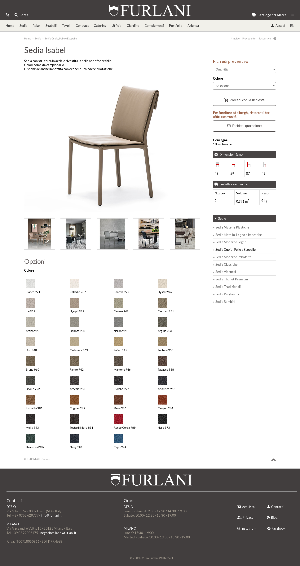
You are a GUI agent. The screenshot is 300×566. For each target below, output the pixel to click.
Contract (82, 26)
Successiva (264, 38)
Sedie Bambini (225, 302)
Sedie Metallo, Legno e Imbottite (238, 235)
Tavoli (66, 26)
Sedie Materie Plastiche (232, 227)
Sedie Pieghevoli (227, 294)
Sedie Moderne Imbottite (233, 257)
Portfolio (175, 26)
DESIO (11, 507)
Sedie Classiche (226, 264)
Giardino (133, 26)
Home (10, 26)
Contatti (275, 507)
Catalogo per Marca (269, 15)
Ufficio (116, 26)
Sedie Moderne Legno (230, 242)
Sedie (23, 26)
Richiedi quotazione (244, 126)
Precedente (248, 38)
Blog (272, 517)
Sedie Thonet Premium (231, 279)
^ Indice (235, 38)
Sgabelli (51, 26)
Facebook (276, 528)
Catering (100, 26)
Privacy (245, 517)
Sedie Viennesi (225, 272)
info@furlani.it (51, 515)
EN (292, 26)
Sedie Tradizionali (228, 287)
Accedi (278, 26)
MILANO (13, 524)
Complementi (154, 26)
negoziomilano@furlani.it (58, 533)
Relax (36, 26)
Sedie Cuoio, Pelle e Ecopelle (61, 38)
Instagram (246, 528)
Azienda (193, 26)
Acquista (246, 507)
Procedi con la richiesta (244, 100)
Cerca (21, 15)
